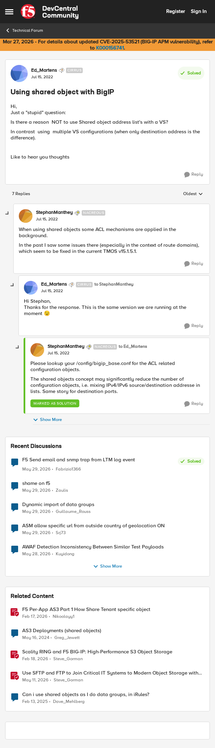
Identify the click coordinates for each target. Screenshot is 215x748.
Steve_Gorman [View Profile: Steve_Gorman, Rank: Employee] (68, 659)
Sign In (198, 11)
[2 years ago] (35, 638)
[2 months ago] (36, 469)
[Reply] (193, 174)
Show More (47, 420)
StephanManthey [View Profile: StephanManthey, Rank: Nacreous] (54, 212)
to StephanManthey (113, 284)
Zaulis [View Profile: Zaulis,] (62, 490)
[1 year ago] (35, 701)
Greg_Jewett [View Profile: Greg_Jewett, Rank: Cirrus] (67, 637)
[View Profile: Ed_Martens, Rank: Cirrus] (19, 73)
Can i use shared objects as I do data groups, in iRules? (85, 694)
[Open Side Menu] (9, 11)
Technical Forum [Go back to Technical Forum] (24, 30)
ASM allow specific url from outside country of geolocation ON (93, 526)
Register (175, 11)
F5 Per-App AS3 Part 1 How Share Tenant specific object (86, 609)
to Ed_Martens (133, 346)
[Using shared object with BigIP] (47, 219)
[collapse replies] (7, 213)
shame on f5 (36, 483)
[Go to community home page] (49, 11)
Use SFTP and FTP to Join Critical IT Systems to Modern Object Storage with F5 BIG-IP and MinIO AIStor (110, 673)
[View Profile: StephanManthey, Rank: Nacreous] (25, 216)
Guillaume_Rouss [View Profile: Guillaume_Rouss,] (73, 511)
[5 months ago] (35, 617)
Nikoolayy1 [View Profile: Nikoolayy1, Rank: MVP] (64, 616)
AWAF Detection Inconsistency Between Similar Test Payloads (93, 547)
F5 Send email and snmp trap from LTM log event (78, 460)
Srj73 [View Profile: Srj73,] (61, 532)
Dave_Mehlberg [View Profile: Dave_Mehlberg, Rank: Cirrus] (69, 701)
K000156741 (110, 48)
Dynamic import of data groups (58, 504)
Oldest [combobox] (193, 194)
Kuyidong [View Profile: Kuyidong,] (65, 554)
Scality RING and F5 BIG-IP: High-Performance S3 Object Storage (97, 652)
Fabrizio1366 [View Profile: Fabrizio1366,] (68, 469)
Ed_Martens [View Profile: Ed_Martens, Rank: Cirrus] (44, 70)
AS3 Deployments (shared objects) (61, 631)
